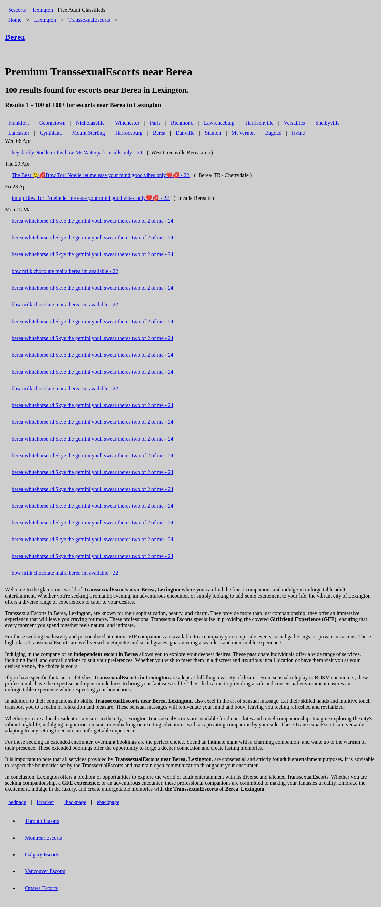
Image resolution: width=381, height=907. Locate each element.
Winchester (127, 123)
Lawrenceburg (219, 123)
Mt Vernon (243, 133)
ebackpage (108, 802)
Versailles (294, 123)
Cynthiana (51, 133)
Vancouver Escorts (45, 871)
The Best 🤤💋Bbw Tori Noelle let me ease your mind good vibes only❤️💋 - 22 (101, 175)
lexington (43, 10)
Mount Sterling (88, 133)
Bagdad (273, 133)
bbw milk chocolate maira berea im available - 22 (65, 271)
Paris (155, 123)
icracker (45, 802)
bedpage (17, 802)
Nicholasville (90, 123)
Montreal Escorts (43, 838)
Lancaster (18, 133)
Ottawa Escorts (41, 888)
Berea (159, 133)
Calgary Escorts (42, 854)
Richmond (182, 123)
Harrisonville (259, 123)
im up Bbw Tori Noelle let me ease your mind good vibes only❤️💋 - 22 (91, 198)
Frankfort (18, 123)
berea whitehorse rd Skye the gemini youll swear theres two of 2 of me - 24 (92, 221)
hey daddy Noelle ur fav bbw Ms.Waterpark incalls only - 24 (77, 152)
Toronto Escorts (42, 821)
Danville (185, 133)
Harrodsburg (129, 133)
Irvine (298, 133)
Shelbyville (327, 123)
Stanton (213, 133)
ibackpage (75, 802)
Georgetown (52, 123)
